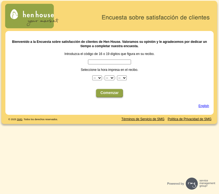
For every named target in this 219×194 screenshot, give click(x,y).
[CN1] (109, 62)
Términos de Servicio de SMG (142, 119)
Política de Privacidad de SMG (189, 119)
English (204, 106)
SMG (20, 119)
